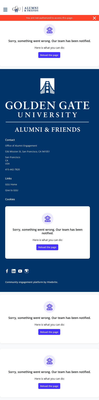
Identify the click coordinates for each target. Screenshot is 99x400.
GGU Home (11, 184)
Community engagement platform (24, 282)
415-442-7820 (12, 169)
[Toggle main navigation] (5, 9)
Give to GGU (11, 190)
